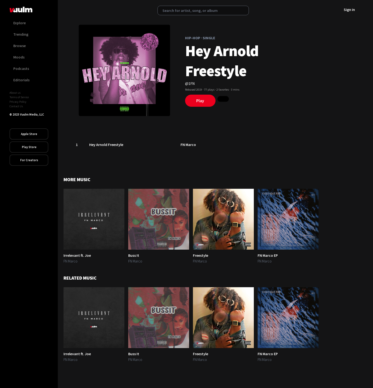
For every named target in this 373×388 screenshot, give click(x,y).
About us (15, 92)
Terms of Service (19, 97)
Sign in (349, 9)
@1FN (190, 83)
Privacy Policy (18, 101)
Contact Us (16, 106)
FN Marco (189, 144)
